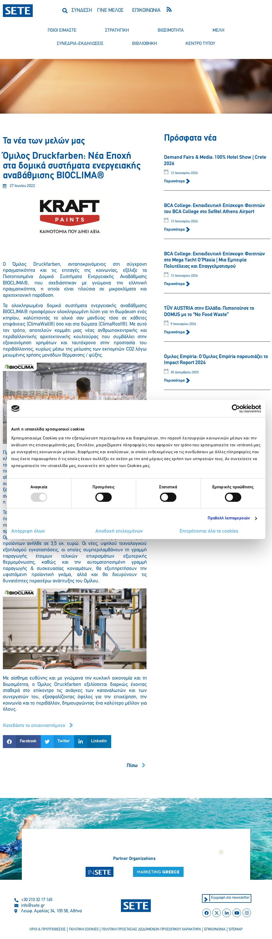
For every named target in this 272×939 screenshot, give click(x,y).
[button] (65, 10)
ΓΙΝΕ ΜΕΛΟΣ (110, 10)
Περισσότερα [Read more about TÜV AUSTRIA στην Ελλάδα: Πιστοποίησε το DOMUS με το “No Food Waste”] (175, 332)
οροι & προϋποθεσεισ (48, 929)
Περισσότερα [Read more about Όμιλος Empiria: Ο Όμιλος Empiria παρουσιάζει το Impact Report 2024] (175, 380)
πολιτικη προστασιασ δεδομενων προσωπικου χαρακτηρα (151, 929)
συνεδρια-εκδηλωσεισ (80, 43)
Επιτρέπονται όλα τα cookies (209, 531)
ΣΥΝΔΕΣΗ (82, 10)
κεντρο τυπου (200, 43)
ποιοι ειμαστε (62, 30)
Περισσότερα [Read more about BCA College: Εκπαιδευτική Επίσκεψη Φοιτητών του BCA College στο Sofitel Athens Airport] (175, 229)
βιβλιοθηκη (144, 43)
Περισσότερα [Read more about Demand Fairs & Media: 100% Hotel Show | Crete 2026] (175, 181)
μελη (218, 30)
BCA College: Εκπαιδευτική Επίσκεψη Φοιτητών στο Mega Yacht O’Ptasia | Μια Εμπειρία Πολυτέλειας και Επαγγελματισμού (214, 260)
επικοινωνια (214, 929)
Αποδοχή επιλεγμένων (119, 531)
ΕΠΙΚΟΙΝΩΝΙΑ (146, 10)
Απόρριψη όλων (28, 531)
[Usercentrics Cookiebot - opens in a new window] (236, 408)
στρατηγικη (117, 30)
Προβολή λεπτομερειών (229, 518)
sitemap (236, 929)
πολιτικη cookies (84, 929)
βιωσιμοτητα (171, 30)
